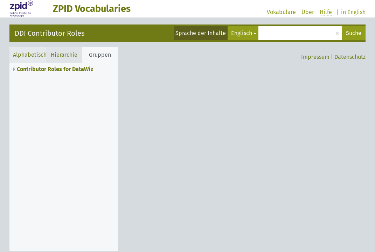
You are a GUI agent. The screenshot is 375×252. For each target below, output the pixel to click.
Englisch (241, 33)
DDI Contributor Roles (49, 33)
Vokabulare (281, 12)
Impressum (315, 57)
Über (307, 12)
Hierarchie (64, 54)
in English (353, 12)
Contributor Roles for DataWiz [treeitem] (55, 69)
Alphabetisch (30, 54)
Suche (353, 33)
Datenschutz (350, 57)
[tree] (63, 68)
